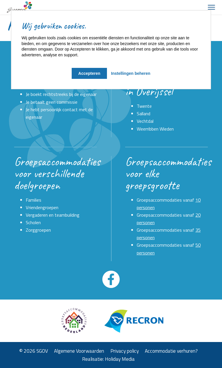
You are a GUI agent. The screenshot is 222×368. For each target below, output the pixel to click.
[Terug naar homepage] (19, 7)
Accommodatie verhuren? (171, 351)
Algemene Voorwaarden (79, 351)
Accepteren (89, 73)
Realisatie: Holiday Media (108, 359)
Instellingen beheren (130, 73)
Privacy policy (124, 351)
